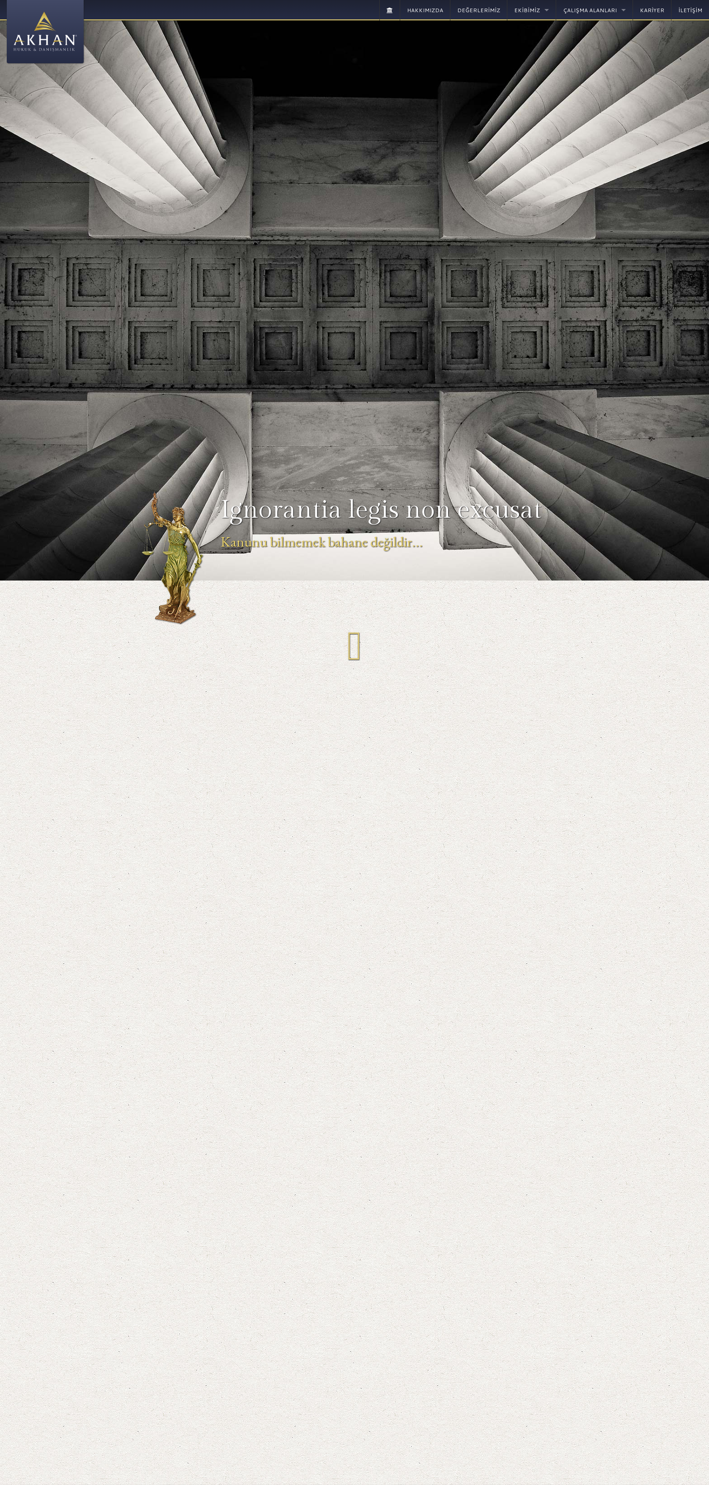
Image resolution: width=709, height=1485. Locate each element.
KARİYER (652, 10)
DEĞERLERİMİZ (478, 10)
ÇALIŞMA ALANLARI (590, 10)
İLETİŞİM (690, 10)
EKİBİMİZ (527, 10)
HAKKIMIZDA (425, 10)
